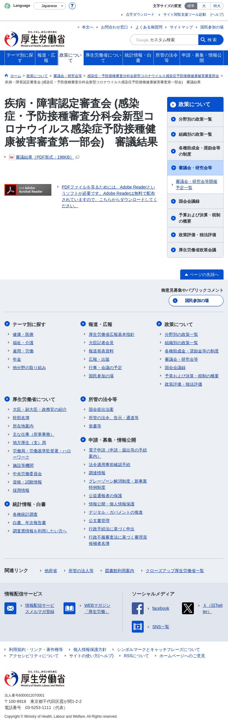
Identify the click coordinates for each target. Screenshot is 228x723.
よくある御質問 (148, 27)
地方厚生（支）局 (29, 441)
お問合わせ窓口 (114, 27)
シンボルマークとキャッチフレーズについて (158, 648)
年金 (17, 358)
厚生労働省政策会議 (197, 250)
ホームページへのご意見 (182, 654)
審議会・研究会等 (195, 167)
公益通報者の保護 (105, 494)
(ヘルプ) (217, 14)
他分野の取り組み (29, 367)
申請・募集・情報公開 (112, 438)
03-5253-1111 (38, 706)
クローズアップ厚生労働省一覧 (175, 569)
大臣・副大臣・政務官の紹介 (40, 408)
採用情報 (21, 489)
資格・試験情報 (27, 481)
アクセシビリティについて (34, 654)
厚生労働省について (34, 398)
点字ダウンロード (140, 14)
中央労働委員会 (27, 472)
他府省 (51, 569)
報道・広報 (101, 323)
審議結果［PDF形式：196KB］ (44, 157)
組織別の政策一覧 (195, 134)
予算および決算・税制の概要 (199, 218)
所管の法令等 (103, 398)
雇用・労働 (23, 350)
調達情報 (97, 471)
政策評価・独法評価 (197, 234)
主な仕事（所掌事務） (33, 433)
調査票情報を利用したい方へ (40, 529)
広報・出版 (99, 358)
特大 (217, 6)
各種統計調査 (25, 513)
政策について (194, 104)
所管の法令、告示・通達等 (114, 416)
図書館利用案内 (119, 569)
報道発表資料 (101, 350)
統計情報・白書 (29, 503)
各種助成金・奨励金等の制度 (199, 151)
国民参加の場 (212, 27)
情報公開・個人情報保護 (111, 502)
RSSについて (136, 654)
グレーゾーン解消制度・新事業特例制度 (118, 483)
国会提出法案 (101, 408)
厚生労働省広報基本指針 (111, 333)
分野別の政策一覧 (195, 119)
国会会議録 (189, 201)
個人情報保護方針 (90, 648)
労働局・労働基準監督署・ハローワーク (42, 453)
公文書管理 (99, 519)
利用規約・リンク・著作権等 (36, 648)
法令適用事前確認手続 (109, 463)
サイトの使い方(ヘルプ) (91, 654)
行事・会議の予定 (105, 367)
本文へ (88, 27)
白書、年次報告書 (29, 521)
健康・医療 (23, 333)
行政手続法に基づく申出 (111, 527)
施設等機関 (23, 464)
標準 (190, 6)
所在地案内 (23, 425)
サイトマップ (181, 27)
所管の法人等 (81, 569)
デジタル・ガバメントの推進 (116, 511)
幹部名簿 (21, 416)
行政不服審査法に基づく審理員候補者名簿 (118, 539)
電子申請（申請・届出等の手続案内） (118, 451)
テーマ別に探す (29, 323)
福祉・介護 (23, 342)
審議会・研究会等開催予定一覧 (196, 184)
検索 (213, 39)
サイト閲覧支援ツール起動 (184, 14)
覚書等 (95, 425)
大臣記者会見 (101, 342)
